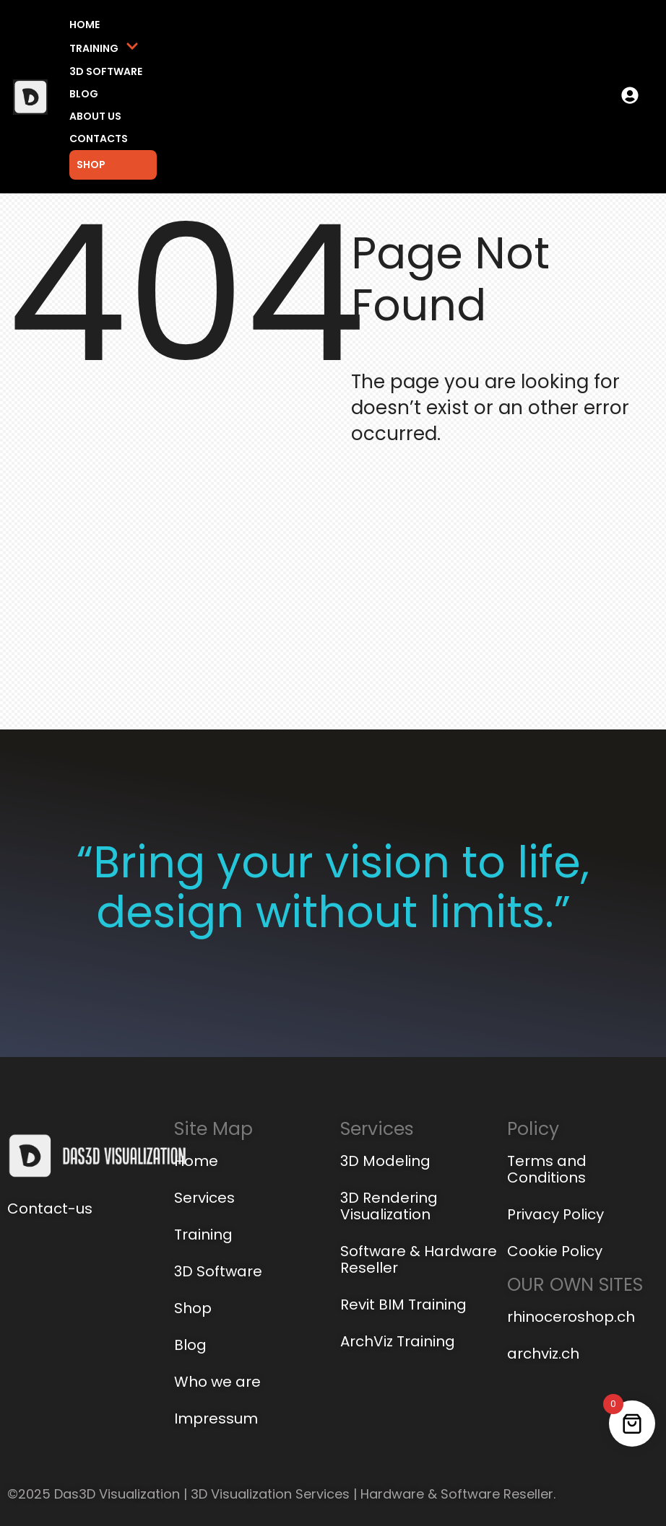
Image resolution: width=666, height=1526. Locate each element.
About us (95, 116)
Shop (91, 164)
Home (84, 24)
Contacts (98, 138)
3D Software (105, 71)
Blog (83, 94)
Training (104, 48)
